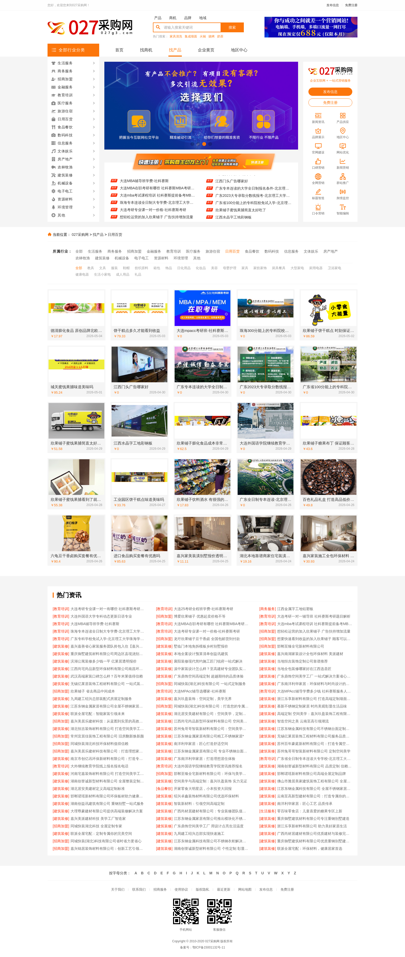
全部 (79, 251)
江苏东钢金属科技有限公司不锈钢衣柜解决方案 (211, 841)
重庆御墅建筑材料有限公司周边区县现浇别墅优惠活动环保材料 (108, 654)
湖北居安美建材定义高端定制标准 (98, 788)
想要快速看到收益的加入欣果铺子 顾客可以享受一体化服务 (314, 639)
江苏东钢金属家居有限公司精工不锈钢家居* (209, 736)
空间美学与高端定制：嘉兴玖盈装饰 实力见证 (210, 781)
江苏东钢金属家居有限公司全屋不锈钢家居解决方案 (108, 706)
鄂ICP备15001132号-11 (208, 947)
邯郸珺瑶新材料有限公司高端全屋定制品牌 (311, 773)
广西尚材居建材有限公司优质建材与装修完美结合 (314, 833)
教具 (90, 268)
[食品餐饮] (164, 788)
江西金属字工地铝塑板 (295, 609)
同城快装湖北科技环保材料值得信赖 (99, 743)
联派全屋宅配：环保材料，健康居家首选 (309, 848)
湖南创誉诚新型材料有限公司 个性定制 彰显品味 (211, 848)
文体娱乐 (311, 251)
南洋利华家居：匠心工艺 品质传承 (304, 803)
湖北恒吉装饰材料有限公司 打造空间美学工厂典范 (108, 728)
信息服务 (291, 251)
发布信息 (332, 5)
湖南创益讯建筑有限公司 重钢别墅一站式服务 (107, 803)
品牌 (187, 18)
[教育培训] (61, 609)
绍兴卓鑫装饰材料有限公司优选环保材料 (206, 796)
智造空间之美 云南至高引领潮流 (303, 721)
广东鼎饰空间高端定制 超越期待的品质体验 (209, 676)
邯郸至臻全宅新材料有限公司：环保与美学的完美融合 (211, 773)
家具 (245, 268)
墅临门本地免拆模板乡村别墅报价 (201, 646)
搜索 (232, 27)
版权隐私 (202, 889)
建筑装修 (102, 258)
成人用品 (122, 274)
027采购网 (80, 234)
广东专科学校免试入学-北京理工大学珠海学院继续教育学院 (108, 639)
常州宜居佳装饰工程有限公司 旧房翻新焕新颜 (107, 736)
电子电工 (141, 258)
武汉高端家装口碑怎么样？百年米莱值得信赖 (107, 676)
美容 (214, 268)
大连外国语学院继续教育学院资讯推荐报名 (208, 766)
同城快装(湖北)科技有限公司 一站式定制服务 (210, 684)
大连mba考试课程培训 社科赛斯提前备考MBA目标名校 (158, 200)
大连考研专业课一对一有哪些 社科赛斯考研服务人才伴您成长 (108, 609)
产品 (157, 18)
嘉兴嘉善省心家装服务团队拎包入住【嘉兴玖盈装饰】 (108, 646)
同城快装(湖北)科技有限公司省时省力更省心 (106, 841)
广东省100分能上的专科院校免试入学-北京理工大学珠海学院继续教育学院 (253, 208)
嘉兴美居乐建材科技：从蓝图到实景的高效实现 (108, 721)
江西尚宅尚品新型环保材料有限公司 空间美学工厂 (211, 721)
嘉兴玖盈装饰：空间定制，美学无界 (203, 699)
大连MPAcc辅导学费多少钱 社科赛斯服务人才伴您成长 (314, 691)
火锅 (203, 36)
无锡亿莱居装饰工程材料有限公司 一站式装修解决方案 (108, 684)
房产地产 (330, 251)
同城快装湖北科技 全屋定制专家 (96, 826)
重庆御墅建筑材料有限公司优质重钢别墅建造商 (314, 841)
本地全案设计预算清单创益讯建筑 (201, 654)
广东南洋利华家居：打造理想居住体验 (204, 758)
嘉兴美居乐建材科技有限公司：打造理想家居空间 (108, 751)
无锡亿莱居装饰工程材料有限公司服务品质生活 (314, 736)
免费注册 (351, 5)
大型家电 (297, 268)
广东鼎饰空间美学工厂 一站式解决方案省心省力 (314, 676)
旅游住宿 (213, 251)
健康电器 (82, 274)
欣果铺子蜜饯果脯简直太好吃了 (240, 215)
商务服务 (114, 251)
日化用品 (184, 268)
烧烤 (211, 36)
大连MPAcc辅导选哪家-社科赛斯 (200, 691)
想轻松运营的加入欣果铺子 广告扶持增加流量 (314, 631)
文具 (102, 268)
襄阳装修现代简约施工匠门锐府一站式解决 (208, 661)
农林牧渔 (82, 258)
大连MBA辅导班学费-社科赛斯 (144, 186)
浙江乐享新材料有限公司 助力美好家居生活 (312, 826)
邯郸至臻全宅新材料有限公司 (300, 646)
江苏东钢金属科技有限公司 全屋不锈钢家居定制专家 (314, 788)
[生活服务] (267, 811)
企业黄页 (206, 50)
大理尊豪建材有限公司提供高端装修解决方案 (107, 811)
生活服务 (95, 251)
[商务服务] (267, 609)
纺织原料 (141, 268)
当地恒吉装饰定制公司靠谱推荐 (302, 661)
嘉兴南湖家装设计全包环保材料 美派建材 (310, 654)
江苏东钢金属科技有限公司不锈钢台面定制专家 (314, 728)
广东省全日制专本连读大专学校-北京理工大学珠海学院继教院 (314, 758)
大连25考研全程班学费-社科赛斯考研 (203, 609)
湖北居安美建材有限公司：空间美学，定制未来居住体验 (211, 713)
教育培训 (173, 251)
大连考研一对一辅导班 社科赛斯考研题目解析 (156, 179)
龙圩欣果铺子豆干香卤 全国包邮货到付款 (207, 639)
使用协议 (181, 889)
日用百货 (115, 234)
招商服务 (160, 889)
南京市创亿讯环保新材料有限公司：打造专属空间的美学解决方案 (108, 758)
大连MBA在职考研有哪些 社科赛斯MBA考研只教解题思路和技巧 (158, 193)
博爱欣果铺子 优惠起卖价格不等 (199, 616)
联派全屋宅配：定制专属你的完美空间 (101, 833)
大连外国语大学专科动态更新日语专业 (101, 616)
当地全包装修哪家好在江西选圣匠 (304, 669)
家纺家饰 (260, 268)
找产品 (175, 50)
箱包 (156, 268)
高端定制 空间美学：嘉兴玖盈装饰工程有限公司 (314, 713)
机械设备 (122, 258)
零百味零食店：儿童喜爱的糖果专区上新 (309, 811)
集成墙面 (191, 36)
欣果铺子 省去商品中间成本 (93, 691)
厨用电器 (316, 268)
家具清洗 (176, 36)
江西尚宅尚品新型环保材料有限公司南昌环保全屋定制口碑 (108, 669)
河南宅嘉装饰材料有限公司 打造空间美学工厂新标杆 (108, 773)
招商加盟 (134, 251)
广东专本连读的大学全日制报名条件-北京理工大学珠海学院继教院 (253, 193)
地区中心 (239, 50)
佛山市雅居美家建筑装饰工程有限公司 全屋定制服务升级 (314, 781)
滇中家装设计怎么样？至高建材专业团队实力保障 (211, 669)
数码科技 (271, 251)
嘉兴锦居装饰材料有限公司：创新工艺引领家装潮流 (108, 848)
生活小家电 (102, 274)
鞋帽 (126, 268)
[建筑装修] (61, 646)
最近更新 (223, 889)
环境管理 (181, 258)
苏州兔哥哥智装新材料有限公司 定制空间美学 (314, 751)
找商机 (146, 50)
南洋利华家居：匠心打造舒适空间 (201, 743)
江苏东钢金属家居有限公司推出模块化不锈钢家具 (211, 818)
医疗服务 (193, 251)
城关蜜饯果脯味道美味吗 (235, 179)
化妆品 (201, 268)
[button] (192, 144)
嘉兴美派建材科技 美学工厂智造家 (98, 818)
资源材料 (161, 258)
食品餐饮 (252, 251)
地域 (202, 18)
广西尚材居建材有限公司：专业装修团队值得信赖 (211, 811)
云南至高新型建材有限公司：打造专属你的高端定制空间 (314, 796)
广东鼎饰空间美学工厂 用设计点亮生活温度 (209, 826)
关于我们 (117, 889)
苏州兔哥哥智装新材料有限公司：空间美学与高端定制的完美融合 (211, 728)
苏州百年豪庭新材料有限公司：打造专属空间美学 (314, 743)
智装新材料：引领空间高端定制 (199, 803)
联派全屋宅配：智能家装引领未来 (98, 713)
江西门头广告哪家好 (231, 186)
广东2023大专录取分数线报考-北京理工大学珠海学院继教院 (253, 201)
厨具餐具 (278, 268)
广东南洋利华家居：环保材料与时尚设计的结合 (314, 684)
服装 (114, 268)
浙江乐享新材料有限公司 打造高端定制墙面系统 (314, 699)
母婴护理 (229, 268)
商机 (172, 18)
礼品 (138, 274)
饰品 (168, 268)
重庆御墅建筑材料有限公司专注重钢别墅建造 (313, 818)
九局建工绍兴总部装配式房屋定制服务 (101, 699)
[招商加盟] (164, 616)
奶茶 (220, 36)
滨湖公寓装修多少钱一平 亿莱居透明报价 (104, 661)
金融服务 (154, 251)
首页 (119, 50)
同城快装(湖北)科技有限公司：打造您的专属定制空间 (211, 706)
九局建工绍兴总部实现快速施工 (199, 833)
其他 (196, 258)
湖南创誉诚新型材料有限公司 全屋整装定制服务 (108, 781)
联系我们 (139, 889)
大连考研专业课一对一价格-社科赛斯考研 (153, 215)
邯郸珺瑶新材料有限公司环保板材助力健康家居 (108, 796)
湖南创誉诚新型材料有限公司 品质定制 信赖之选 (314, 766)
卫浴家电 (334, 268)
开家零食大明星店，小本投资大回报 (203, 788)
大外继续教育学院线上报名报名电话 (99, 766)
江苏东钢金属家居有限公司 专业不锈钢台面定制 (211, 751)
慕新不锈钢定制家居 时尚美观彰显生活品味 (312, 706)
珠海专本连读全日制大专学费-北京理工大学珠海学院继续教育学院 (158, 208)
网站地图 (245, 889)
